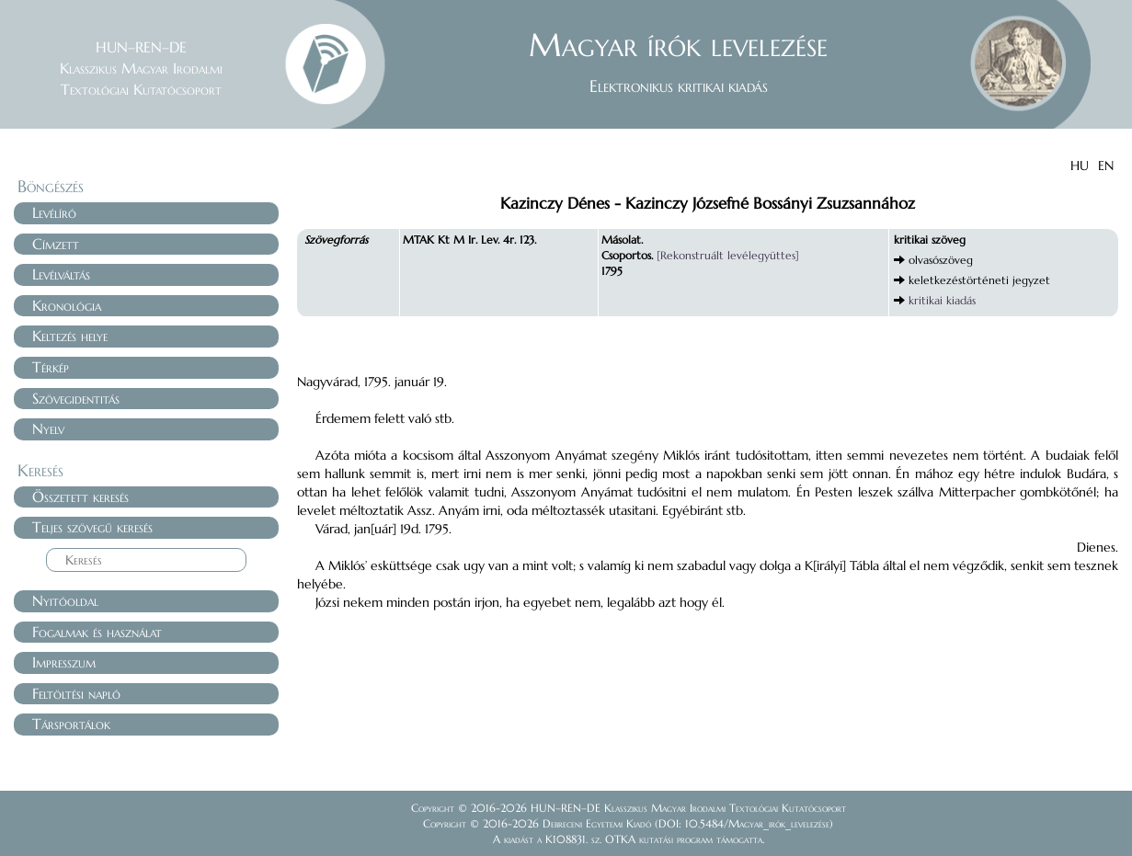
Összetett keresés (80, 496)
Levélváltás (61, 274)
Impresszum (64, 662)
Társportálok (71, 723)
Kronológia (66, 305)
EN (1106, 165)
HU (1079, 165)
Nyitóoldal (65, 600)
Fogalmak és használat (97, 631)
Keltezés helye (70, 335)
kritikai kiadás (942, 300)
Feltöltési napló (76, 693)
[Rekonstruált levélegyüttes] (728, 255)
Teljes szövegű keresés (92, 527)
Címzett (55, 243)
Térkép (50, 367)
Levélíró (54, 212)
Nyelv (48, 428)
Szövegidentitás (76, 398)
